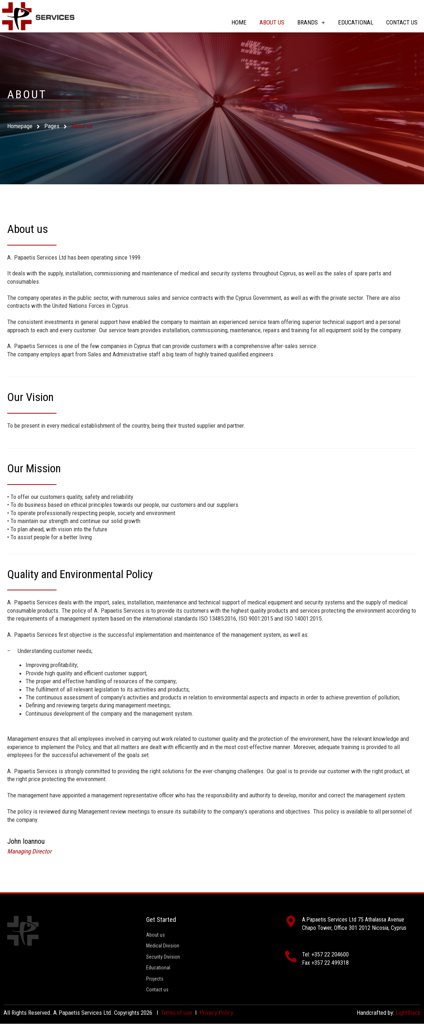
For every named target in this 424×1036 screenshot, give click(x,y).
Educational (355, 22)
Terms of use (176, 1024)
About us (272, 22)
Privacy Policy (216, 1024)
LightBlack (408, 1024)
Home (239, 22)
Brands (311, 22)
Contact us (402, 22)
